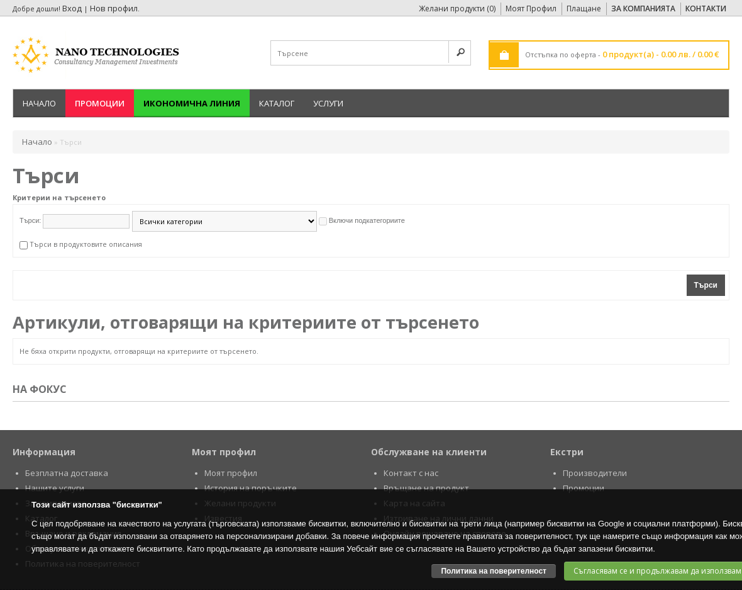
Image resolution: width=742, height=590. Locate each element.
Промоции (100, 103)
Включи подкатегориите (367, 220)
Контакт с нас (411, 473)
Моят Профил (531, 8)
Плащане (584, 8)
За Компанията (643, 8)
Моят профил (230, 473)
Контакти (705, 8)
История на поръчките (250, 488)
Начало (39, 103)
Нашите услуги (54, 488)
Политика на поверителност (493, 571)
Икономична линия (191, 103)
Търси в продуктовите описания (86, 244)
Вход (72, 8)
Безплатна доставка (66, 473)
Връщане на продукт (426, 488)
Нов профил (114, 8)
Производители (595, 473)
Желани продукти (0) (457, 8)
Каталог (276, 103)
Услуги (328, 103)
